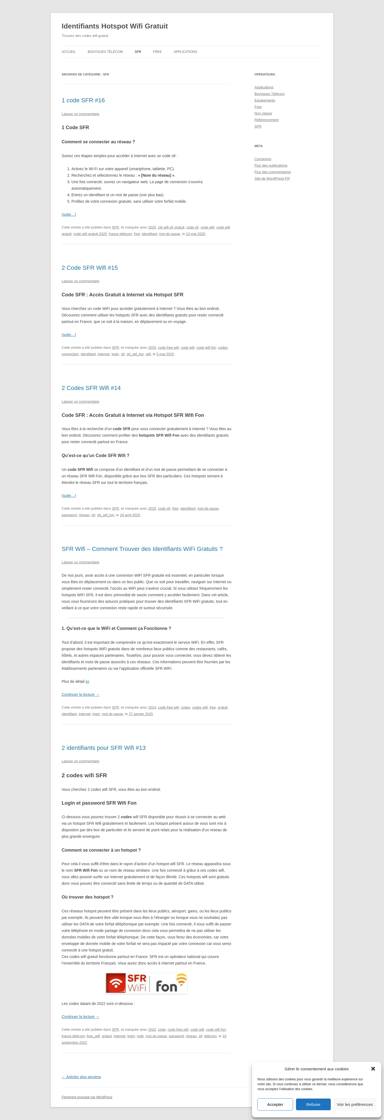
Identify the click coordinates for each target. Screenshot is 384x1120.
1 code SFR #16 (83, 100)
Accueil (69, 52)
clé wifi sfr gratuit (171, 227)
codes (223, 347)
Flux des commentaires (272, 172)
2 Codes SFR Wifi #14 (91, 388)
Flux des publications (270, 165)
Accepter (275, 1104)
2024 (152, 707)
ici (87, 681)
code (162, 1029)
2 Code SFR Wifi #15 (90, 267)
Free (157, 52)
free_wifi (93, 1036)
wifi (148, 354)
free (137, 234)
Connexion (262, 159)
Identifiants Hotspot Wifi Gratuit (115, 26)
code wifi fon (206, 347)
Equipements (264, 100)
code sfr (192, 227)
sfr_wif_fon (135, 354)
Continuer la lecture (80, 694)
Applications (185, 52)
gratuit (223, 707)
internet (103, 354)
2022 (152, 1029)
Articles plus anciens (81, 1077)
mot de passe (169, 234)
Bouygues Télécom (105, 52)
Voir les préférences (355, 1104)
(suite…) (69, 214)
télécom (210, 1036)
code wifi (208, 227)
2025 (152, 227)
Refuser (313, 1104)
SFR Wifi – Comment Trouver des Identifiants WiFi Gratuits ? (142, 548)
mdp (140, 1036)
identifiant (149, 234)
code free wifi (168, 347)
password (69, 515)
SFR (138, 52)
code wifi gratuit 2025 (90, 234)
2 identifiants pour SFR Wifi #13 (104, 747)
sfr (123, 354)
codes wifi (200, 707)
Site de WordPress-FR (272, 178)
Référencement (266, 120)
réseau (84, 515)
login (115, 354)
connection (70, 354)
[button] (373, 1068)
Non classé (263, 113)
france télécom (120, 234)
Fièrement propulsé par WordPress (87, 1097)
